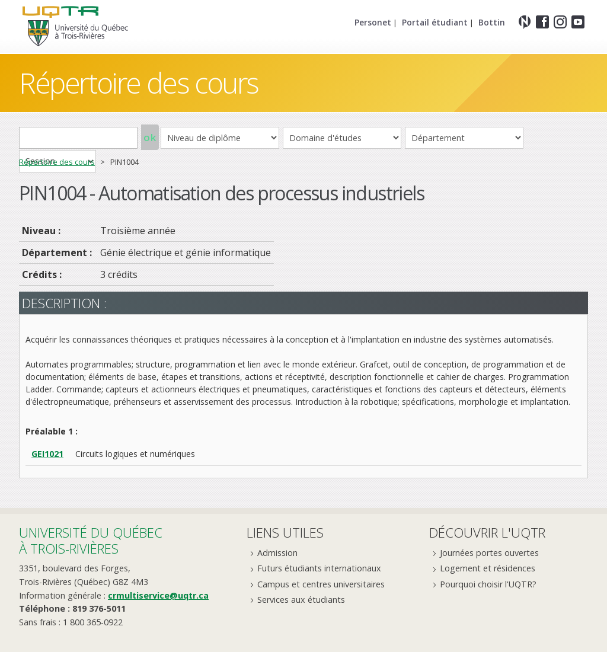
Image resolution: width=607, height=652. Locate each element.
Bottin (491, 22)
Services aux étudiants (301, 599)
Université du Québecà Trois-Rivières (90, 540)
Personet (372, 22)
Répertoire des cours (138, 82)
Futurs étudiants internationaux (319, 568)
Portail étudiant (435, 22)
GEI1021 (47, 453)
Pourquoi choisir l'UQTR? (488, 584)
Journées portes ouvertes (489, 552)
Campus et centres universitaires (321, 584)
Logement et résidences (487, 568)
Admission (277, 552)
